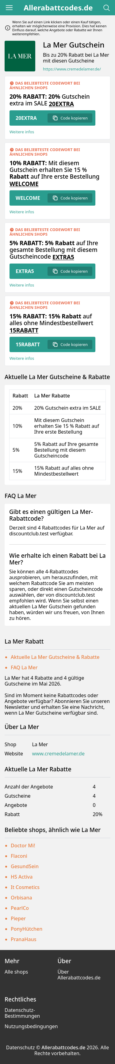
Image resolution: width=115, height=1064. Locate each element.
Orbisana (21, 897)
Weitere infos (22, 132)
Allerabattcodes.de (58, 7)
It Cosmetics (25, 887)
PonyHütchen (26, 928)
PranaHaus (23, 939)
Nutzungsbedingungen (31, 1026)
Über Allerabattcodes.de (79, 974)
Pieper (18, 918)
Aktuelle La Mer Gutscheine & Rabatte (55, 657)
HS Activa (22, 876)
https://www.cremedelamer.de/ (72, 69)
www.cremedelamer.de (58, 754)
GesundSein (25, 866)
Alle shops (16, 971)
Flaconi (19, 856)
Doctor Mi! (23, 845)
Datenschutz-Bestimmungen (22, 1013)
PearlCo (20, 908)
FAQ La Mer (24, 667)
